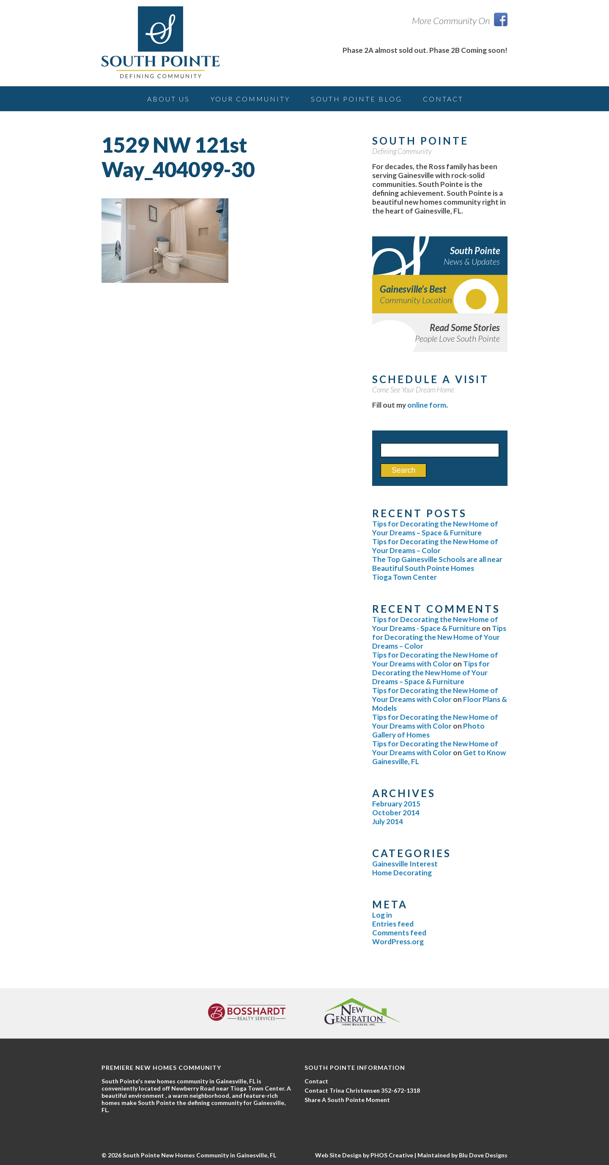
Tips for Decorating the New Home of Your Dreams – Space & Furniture (435, 528)
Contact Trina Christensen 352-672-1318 (362, 1090)
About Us (168, 99)
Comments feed (399, 932)
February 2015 (396, 803)
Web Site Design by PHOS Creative (364, 1155)
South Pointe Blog (356, 99)
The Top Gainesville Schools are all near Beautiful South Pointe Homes (437, 564)
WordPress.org (398, 941)
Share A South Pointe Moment (347, 1099)
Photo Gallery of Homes (428, 730)
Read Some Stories (440, 332)
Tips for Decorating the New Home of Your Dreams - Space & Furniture (435, 624)
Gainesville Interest (405, 863)
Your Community (250, 99)
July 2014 (387, 821)
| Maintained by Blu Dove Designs (460, 1155)
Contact (443, 99)
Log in (382, 914)
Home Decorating (402, 872)
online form (426, 404)
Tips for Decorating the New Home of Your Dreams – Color (435, 546)
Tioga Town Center (404, 577)
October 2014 (396, 812)
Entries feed (393, 923)
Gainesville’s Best (440, 294)
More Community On (460, 20)
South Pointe (440, 255)
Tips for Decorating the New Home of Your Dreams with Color (435, 659)
